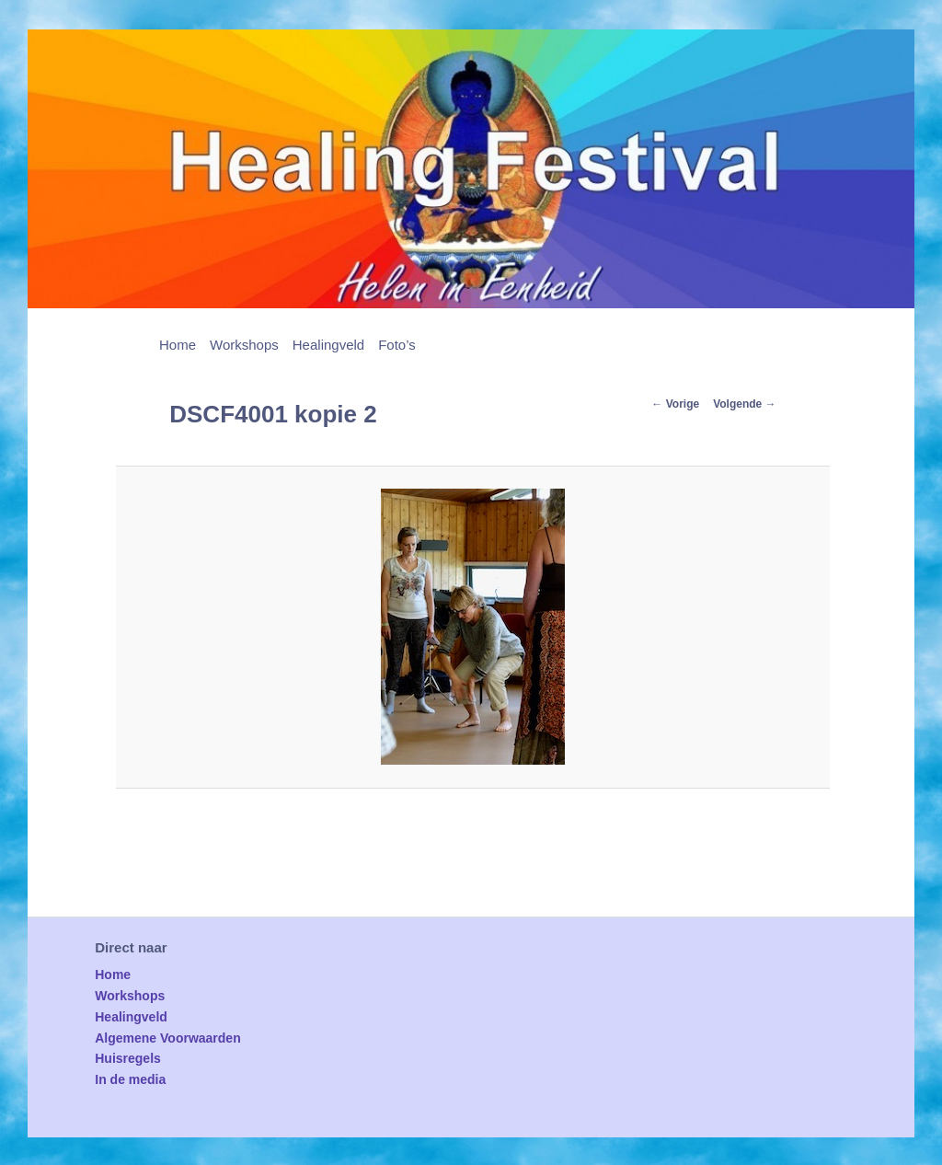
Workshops (244, 344)
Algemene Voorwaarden (167, 1038)
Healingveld (328, 344)
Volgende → (744, 404)
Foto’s (397, 344)
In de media (130, 1079)
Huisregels (128, 1058)
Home (177, 344)
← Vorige (675, 404)
